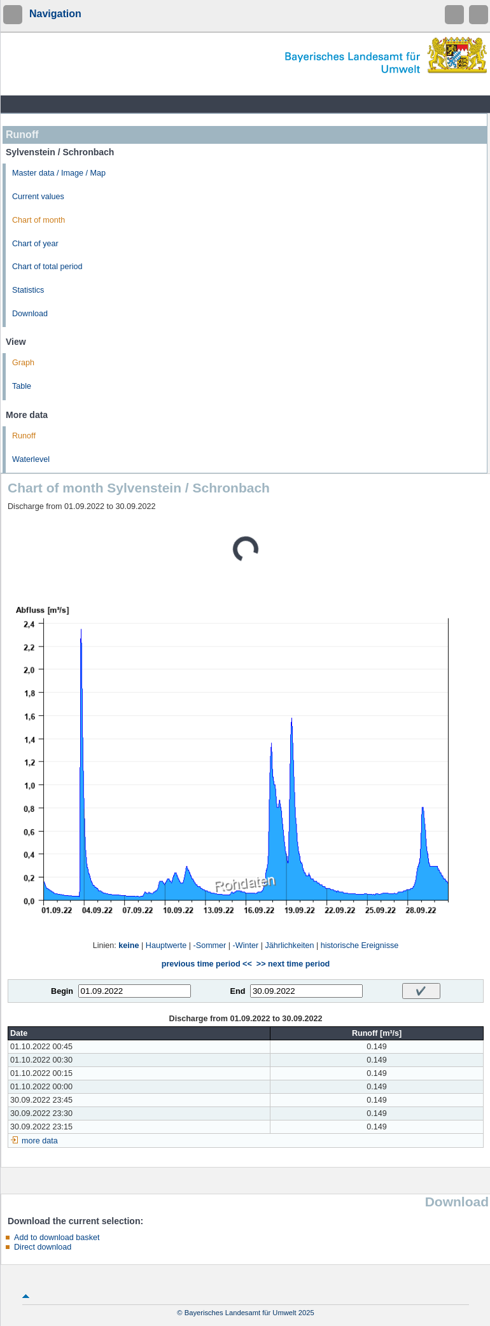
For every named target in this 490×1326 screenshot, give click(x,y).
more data (40, 1140)
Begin (62, 991)
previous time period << (207, 964)
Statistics (28, 290)
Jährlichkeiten (289, 945)
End (238, 991)
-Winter (246, 945)
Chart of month (38, 220)
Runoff (24, 435)
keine (128, 945)
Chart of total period (47, 266)
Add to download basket (56, 1237)
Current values (38, 196)
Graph (23, 362)
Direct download (42, 1247)
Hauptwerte (166, 945)
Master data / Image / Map (59, 173)
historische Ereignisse (360, 945)
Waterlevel (31, 459)
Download (30, 313)
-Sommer (210, 945)
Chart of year (35, 243)
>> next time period (293, 964)
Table (21, 386)
